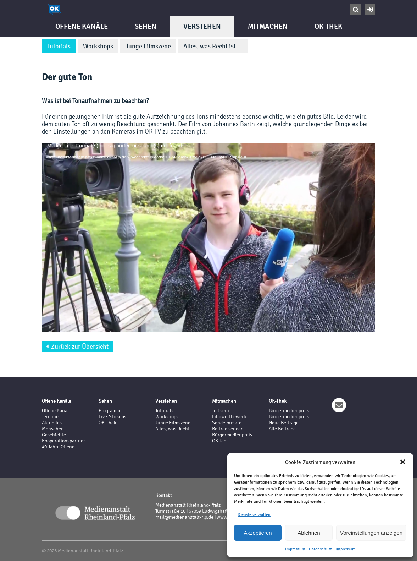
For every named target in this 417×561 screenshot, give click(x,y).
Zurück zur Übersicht (77, 346)
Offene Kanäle (81, 26)
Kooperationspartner (63, 441)
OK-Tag (219, 441)
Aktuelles (52, 423)
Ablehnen (309, 533)
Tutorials (59, 46)
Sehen (145, 26)
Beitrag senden (228, 429)
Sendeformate (226, 423)
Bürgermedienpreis (232, 435)
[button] (402, 461)
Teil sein (220, 411)
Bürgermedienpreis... (291, 411)
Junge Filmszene (148, 46)
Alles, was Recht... (174, 429)
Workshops (98, 46)
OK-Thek (328, 26)
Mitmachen (268, 26)
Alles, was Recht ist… (212, 46)
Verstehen (202, 26)
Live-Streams (112, 417)
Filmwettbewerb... (231, 417)
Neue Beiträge (284, 423)
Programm (109, 411)
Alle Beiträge (282, 429)
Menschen (53, 429)
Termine (50, 417)
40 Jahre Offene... (60, 447)
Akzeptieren (258, 533)
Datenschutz (320, 548)
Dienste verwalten (254, 514)
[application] (208, 237)
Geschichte (54, 435)
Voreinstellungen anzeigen (371, 533)
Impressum (295, 548)
